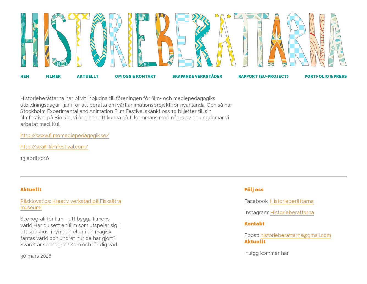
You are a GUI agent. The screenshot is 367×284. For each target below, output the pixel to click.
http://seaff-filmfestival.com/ (54, 147)
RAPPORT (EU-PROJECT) (263, 76)
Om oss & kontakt (135, 76)
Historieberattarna (292, 212)
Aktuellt (88, 76)
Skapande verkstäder (197, 76)
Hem (24, 76)
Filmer (53, 76)
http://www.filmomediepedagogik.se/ (64, 135)
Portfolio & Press (326, 76)
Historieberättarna (292, 201)
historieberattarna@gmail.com (295, 235)
